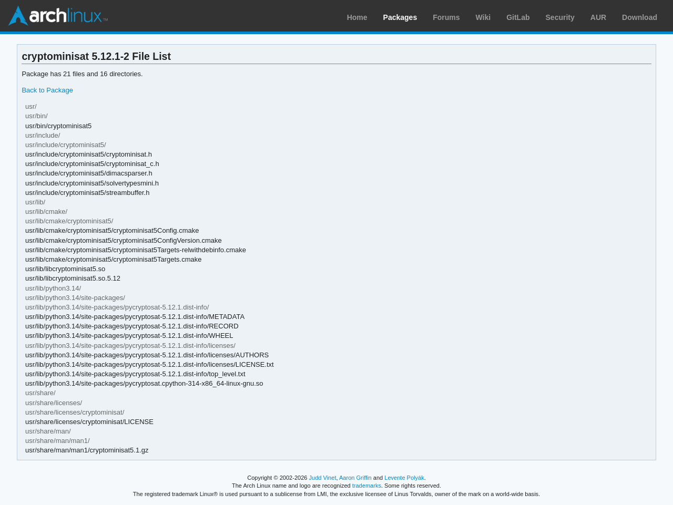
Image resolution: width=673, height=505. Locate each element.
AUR (598, 17)
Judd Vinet (322, 478)
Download (639, 17)
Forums (446, 17)
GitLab (517, 17)
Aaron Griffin (355, 478)
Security (560, 17)
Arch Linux (58, 15)
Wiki (483, 17)
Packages (400, 17)
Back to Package (47, 90)
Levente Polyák (404, 478)
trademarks (366, 485)
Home (357, 17)
